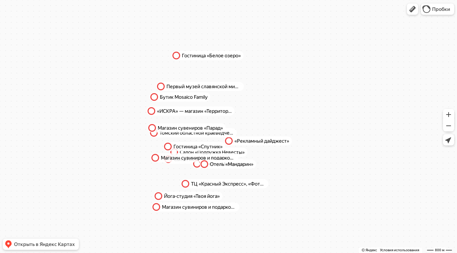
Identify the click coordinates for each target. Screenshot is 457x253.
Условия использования (399, 250)
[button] (412, 9)
